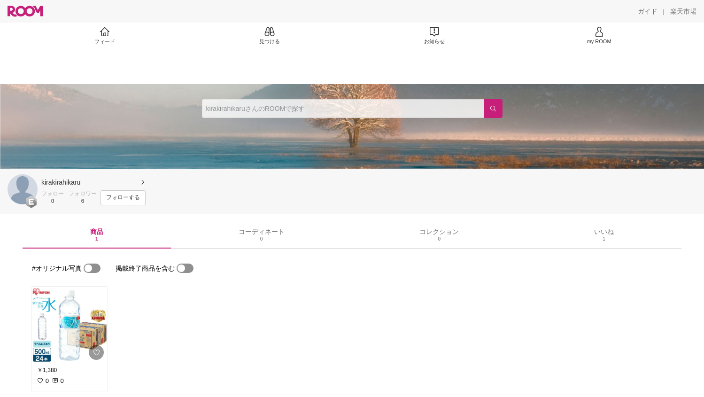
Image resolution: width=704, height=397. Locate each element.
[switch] (92, 268)
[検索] (493, 108)
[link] (69, 325)
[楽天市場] (683, 11)
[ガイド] (648, 11)
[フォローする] (123, 197)
